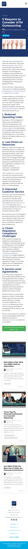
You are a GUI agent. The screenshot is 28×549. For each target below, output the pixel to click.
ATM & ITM (6, 35)
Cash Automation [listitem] (9, 435)
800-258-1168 (14, 515)
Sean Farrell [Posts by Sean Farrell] (10, 369)
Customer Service (13, 530)
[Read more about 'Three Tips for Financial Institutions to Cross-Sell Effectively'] (14, 399)
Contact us (13, 320)
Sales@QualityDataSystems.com (14, 517)
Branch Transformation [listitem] (10, 438)
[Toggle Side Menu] (26, 3)
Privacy (18, 546)
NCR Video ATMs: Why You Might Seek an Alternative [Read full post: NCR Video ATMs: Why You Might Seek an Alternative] (13, 364)
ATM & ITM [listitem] (7, 383)
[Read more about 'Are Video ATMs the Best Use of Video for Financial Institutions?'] (14, 453)
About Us (13, 533)
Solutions (13, 524)
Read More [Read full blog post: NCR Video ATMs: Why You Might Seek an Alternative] (21, 386)
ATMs (19, 65)
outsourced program (11, 109)
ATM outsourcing (17, 173)
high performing (11, 65)
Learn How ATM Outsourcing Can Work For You (14, 328)
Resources (13, 527)
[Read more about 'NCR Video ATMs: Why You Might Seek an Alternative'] (14, 349)
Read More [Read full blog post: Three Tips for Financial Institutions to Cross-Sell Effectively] (21, 441)
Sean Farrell (7, 30)
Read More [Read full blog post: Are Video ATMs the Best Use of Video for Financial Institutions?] (21, 490)
